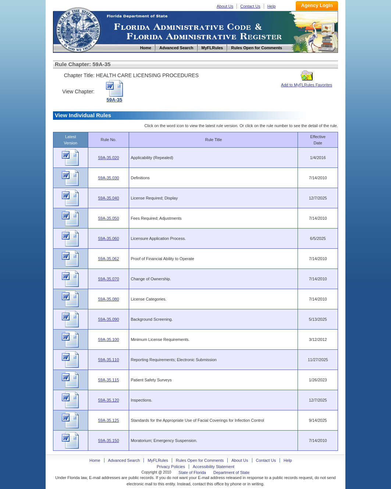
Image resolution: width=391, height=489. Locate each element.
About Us (225, 6)
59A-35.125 (108, 420)
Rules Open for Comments (200, 460)
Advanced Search (124, 460)
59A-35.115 (108, 380)
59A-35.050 (108, 218)
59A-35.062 (108, 258)
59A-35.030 (108, 178)
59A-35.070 (108, 279)
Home (78, 29)
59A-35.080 (108, 299)
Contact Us (250, 6)
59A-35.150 (108, 440)
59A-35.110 (108, 359)
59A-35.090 (108, 319)
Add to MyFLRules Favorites (306, 82)
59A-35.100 (108, 339)
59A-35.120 (108, 400)
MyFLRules (157, 460)
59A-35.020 (108, 157)
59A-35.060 (108, 238)
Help (271, 6)
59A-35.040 (108, 198)
